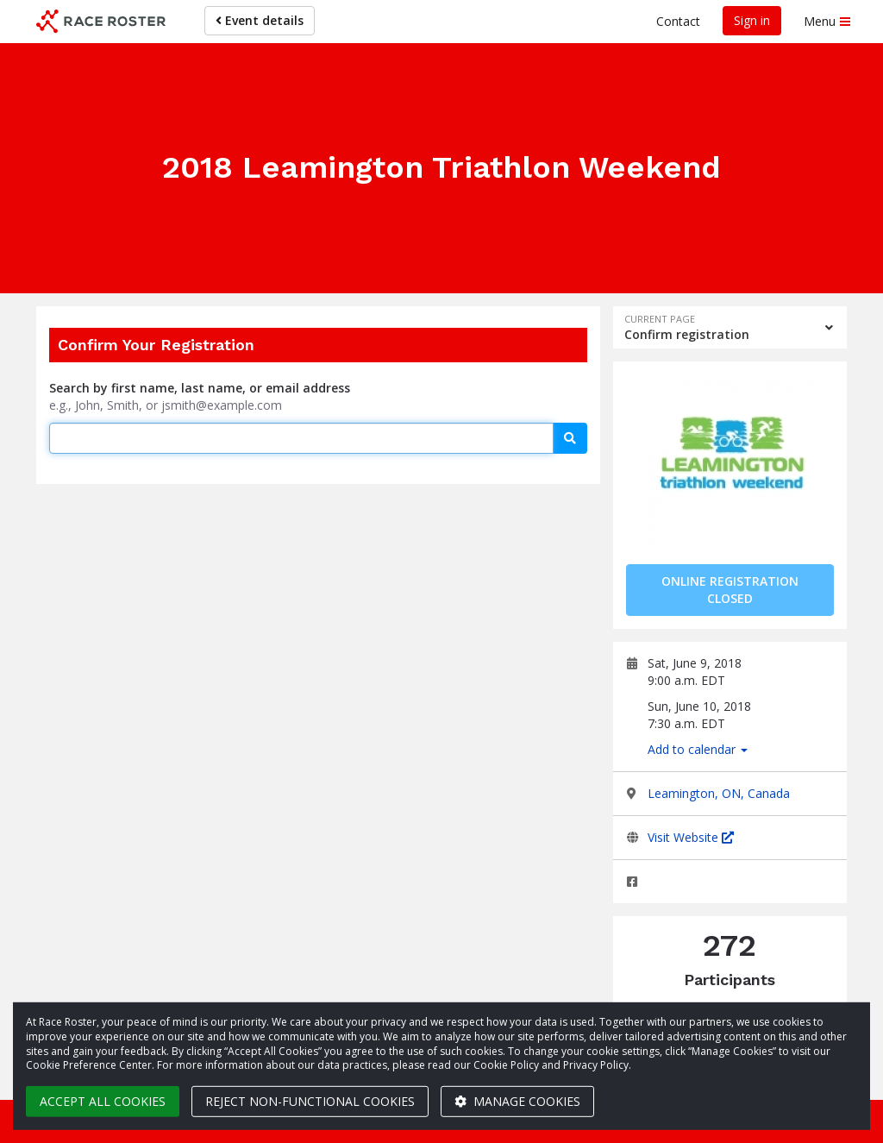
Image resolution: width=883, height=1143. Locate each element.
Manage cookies (517, 1101)
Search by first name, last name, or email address (199, 388)
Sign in (752, 20)
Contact (678, 21)
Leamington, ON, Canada (719, 793)
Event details (260, 20)
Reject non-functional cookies (310, 1101)
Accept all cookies (103, 1101)
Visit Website (691, 837)
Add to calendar (698, 749)
